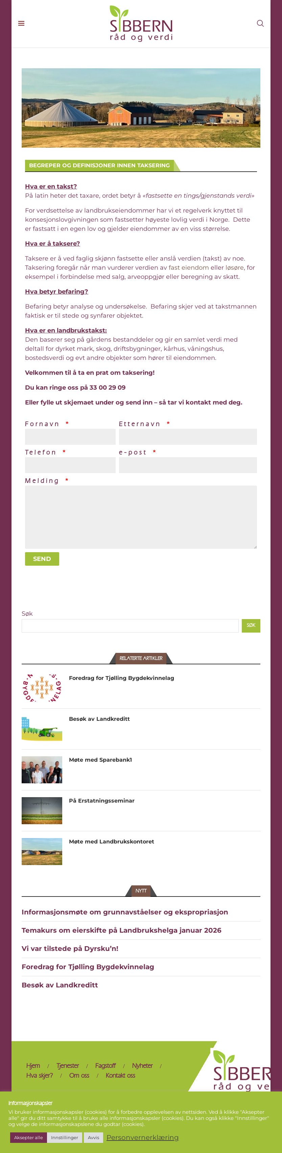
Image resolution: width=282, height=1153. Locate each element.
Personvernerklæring (143, 1137)
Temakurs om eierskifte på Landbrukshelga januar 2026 (121, 930)
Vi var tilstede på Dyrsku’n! (70, 949)
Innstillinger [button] (64, 1137)
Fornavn (44, 424)
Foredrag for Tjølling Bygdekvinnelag (121, 678)
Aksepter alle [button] (28, 1137)
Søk (27, 613)
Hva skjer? (39, 1075)
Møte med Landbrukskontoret (111, 841)
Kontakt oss (120, 1075)
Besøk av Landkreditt (99, 719)
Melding (44, 481)
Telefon (43, 452)
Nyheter (142, 1066)
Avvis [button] (93, 1137)
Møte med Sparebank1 (100, 760)
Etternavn (142, 424)
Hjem (33, 1066)
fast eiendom (189, 267)
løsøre (235, 267)
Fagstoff (105, 1066)
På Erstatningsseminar (102, 801)
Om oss (79, 1075)
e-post (135, 452)
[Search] (260, 24)
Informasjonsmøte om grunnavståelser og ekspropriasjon (125, 912)
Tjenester (67, 1066)
